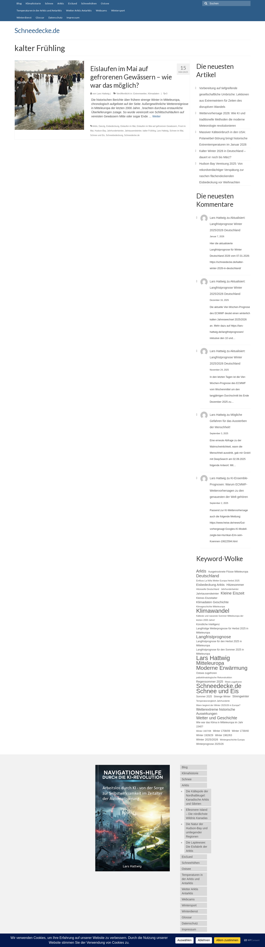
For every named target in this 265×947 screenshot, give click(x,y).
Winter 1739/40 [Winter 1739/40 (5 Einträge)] (240, 730)
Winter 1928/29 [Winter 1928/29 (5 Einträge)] (204, 735)
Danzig (102, 126)
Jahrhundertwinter (115, 131)
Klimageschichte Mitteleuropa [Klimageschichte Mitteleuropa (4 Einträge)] (210, 606)
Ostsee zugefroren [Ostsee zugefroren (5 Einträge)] (206, 673)
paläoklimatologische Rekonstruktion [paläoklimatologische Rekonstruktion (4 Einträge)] (214, 677)
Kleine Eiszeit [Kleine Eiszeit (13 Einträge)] (232, 593)
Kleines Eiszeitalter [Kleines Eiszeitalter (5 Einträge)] (206, 598)
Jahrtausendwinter (133, 131)
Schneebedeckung (114, 135)
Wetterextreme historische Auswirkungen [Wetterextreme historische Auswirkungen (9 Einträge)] (215, 711)
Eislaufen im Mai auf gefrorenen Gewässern (157, 126)
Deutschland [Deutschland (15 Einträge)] (207, 576)
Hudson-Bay (100, 131)
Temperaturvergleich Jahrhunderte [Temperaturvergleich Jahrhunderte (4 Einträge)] (213, 701)
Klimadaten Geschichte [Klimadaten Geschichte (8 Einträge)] (212, 602)
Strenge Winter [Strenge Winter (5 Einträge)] (222, 696)
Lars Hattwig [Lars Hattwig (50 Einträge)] (213, 658)
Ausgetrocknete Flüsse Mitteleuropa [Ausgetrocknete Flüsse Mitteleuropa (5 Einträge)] (228, 571)
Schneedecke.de (37, 30)
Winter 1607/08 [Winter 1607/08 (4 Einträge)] (203, 731)
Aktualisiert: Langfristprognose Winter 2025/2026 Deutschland (227, 224)
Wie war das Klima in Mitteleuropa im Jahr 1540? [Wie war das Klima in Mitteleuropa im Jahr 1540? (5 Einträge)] (219, 724)
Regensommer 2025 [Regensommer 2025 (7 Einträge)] (209, 681)
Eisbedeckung (112, 126)
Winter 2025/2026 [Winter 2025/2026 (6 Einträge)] (207, 739)
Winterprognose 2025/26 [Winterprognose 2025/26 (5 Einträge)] (210, 744)
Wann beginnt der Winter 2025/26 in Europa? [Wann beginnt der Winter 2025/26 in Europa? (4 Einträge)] (218, 705)
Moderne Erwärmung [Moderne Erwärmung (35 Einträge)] (222, 668)
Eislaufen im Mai (128, 126)
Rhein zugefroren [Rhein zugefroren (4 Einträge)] (233, 682)
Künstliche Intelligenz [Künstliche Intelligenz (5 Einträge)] (208, 624)
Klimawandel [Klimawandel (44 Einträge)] (212, 611)
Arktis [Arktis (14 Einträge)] (201, 571)
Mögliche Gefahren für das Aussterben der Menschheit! (228, 421)
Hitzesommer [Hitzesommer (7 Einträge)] (235, 584)
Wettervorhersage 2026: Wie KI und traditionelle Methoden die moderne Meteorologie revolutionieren (222, 119)
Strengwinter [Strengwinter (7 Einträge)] (240, 696)
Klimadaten (153, 93)
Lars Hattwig (103, 93)
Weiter (156, 116)
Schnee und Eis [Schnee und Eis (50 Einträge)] (217, 691)
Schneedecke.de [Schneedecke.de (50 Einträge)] (219, 686)
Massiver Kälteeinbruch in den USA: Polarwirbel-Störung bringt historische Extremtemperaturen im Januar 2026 (223, 138)
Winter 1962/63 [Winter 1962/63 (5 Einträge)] (223, 735)
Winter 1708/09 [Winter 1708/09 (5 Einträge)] (221, 730)
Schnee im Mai (176, 131)
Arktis (95, 126)
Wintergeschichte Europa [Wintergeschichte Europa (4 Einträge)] (232, 739)
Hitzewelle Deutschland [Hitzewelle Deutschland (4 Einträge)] (207, 589)
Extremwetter (140, 93)
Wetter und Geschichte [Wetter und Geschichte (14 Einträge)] (216, 718)
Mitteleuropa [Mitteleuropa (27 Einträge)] (210, 663)
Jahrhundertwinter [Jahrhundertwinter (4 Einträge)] (229, 589)
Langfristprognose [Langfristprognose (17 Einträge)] (213, 637)
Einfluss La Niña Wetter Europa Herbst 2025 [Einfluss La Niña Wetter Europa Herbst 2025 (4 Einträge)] (218, 580)
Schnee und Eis (97, 135)
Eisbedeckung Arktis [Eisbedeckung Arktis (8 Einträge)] (210, 584)
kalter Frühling (149, 131)
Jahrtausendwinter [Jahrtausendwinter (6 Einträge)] (207, 593)
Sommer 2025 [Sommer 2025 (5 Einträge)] (204, 696)
